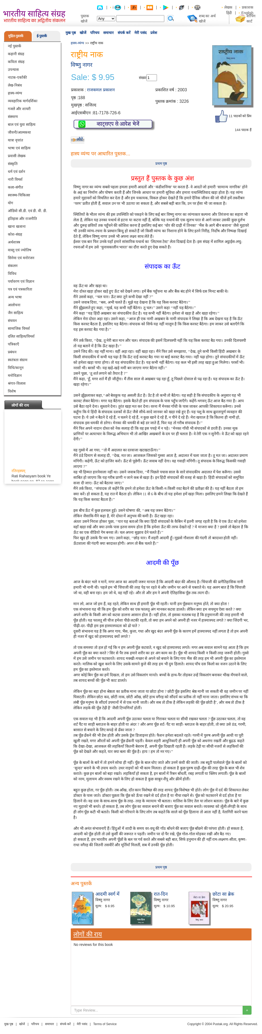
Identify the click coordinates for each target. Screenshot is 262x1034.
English (247, 13)
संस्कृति (13, 164)
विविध (12, 273)
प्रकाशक (247, 7)
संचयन (12, 321)
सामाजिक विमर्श (19, 328)
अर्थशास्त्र (14, 242)
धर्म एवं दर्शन (16, 171)
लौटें (80, 139)
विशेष (12, 391)
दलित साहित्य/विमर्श (21, 336)
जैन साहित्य (15, 313)
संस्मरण (13, 117)
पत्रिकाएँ (13, 344)
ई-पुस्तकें (42, 36)
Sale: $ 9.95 (92, 77)
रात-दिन (161, 894)
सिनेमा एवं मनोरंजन (21, 258)
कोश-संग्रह (15, 234)
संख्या (142, 78)
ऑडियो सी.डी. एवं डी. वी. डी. (27, 211)
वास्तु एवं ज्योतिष (19, 250)
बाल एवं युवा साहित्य (21, 124)
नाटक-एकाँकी (17, 77)
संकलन (13, 266)
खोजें (83, 33)
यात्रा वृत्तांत (15, 140)
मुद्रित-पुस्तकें (15, 36)
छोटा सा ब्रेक (223, 894)
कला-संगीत (15, 187)
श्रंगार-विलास (16, 383)
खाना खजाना (17, 226)
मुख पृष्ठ (71, 33)
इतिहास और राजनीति (22, 219)
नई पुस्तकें (14, 46)
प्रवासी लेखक (17, 156)
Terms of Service (105, 1024)
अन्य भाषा (15, 297)
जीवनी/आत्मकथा (19, 132)
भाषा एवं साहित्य (19, 148)
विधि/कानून (16, 368)
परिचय (94, 33)
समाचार (108, 33)
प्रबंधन (12, 352)
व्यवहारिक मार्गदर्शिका (22, 101)
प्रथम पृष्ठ (161, 163)
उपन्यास (13, 69)
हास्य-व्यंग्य (15, 93)
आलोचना (14, 305)
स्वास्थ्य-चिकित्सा (19, 195)
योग (10, 203)
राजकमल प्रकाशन (100, 90)
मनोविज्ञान (15, 375)
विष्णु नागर (81, 65)
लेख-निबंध (15, 85)
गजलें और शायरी (19, 109)
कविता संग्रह (16, 62)
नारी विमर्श (15, 179)
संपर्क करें (124, 33)
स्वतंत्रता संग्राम (17, 360)
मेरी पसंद (140, 33)
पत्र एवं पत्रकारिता (20, 289)
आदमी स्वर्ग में (107, 894)
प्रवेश (153, 33)
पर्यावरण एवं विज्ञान (21, 281)
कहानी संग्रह (16, 54)
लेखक (228, 7)
